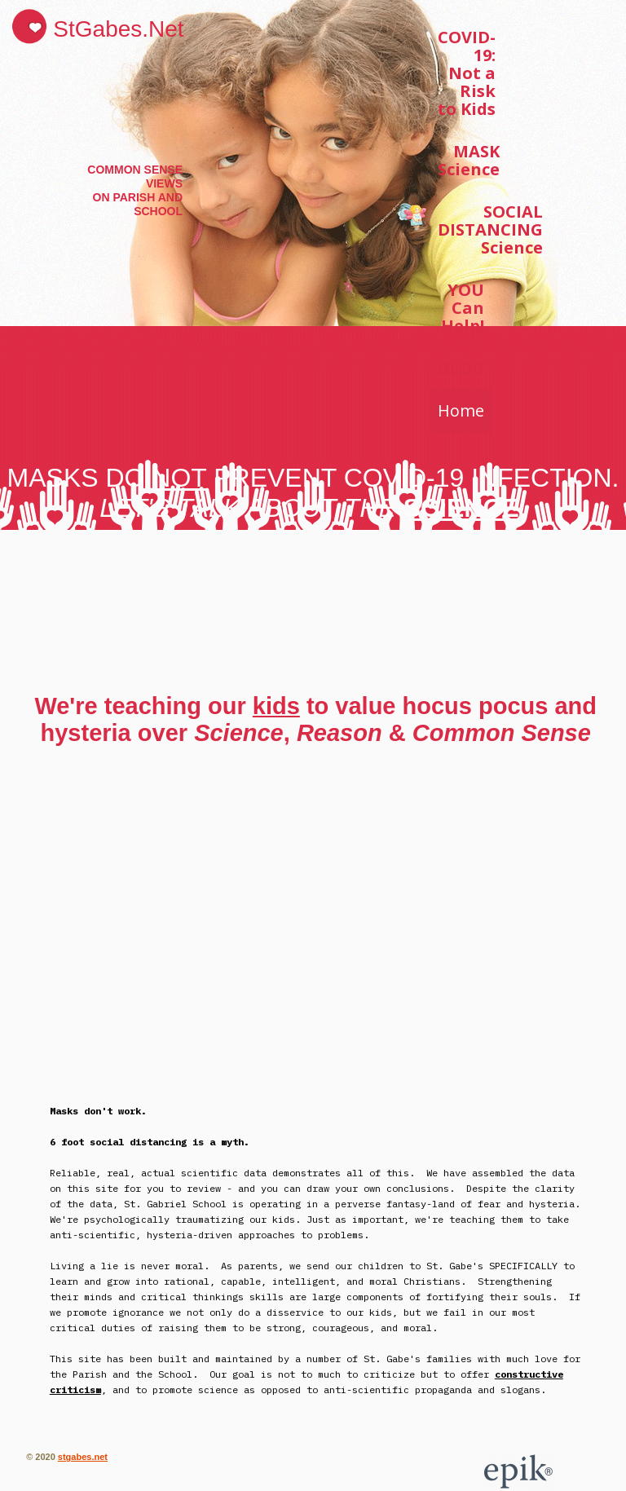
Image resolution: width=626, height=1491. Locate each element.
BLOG (461, 368)
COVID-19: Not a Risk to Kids (467, 73)
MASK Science (469, 160)
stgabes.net (83, 1457)
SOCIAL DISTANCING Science (490, 229)
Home (461, 410)
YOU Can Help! (462, 308)
